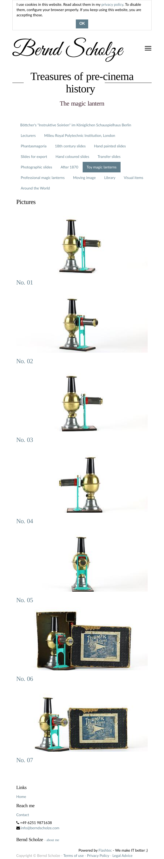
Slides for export (34, 156)
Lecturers (28, 135)
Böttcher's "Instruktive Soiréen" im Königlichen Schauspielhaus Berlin (75, 125)
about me (53, 840)
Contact (22, 814)
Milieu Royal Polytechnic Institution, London (79, 135)
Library (110, 177)
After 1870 (69, 167)
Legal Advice (122, 855)
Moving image (84, 177)
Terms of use (73, 855)
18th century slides (70, 146)
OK (82, 24)
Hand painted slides (110, 146)
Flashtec (105, 850)
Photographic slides (36, 167)
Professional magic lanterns (43, 177)
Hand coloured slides (72, 156)
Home (21, 796)
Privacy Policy (98, 855)
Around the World (35, 188)
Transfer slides (109, 156)
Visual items (133, 177)
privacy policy (112, 4)
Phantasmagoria (34, 146)
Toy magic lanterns (101, 167)
